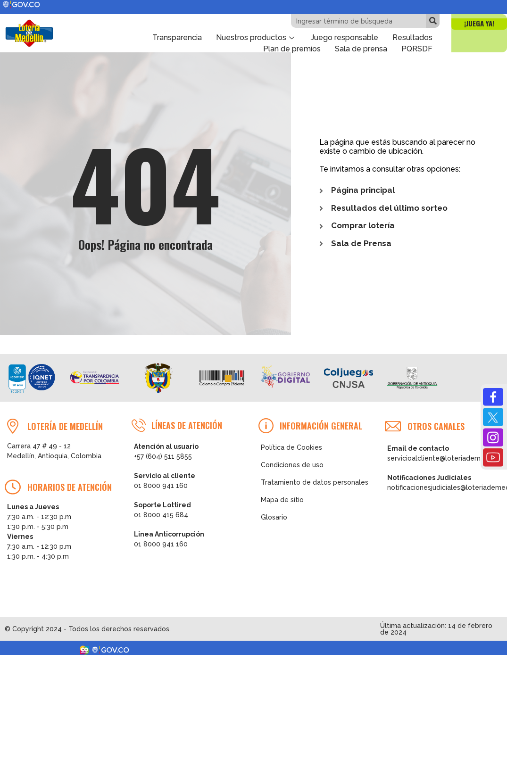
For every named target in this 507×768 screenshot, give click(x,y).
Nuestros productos (256, 37)
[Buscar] (433, 21)
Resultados (412, 37)
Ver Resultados (372, 750)
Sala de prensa (361, 48)
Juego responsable (344, 37)
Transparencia (177, 37)
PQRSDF (416, 48)
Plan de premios (292, 48)
